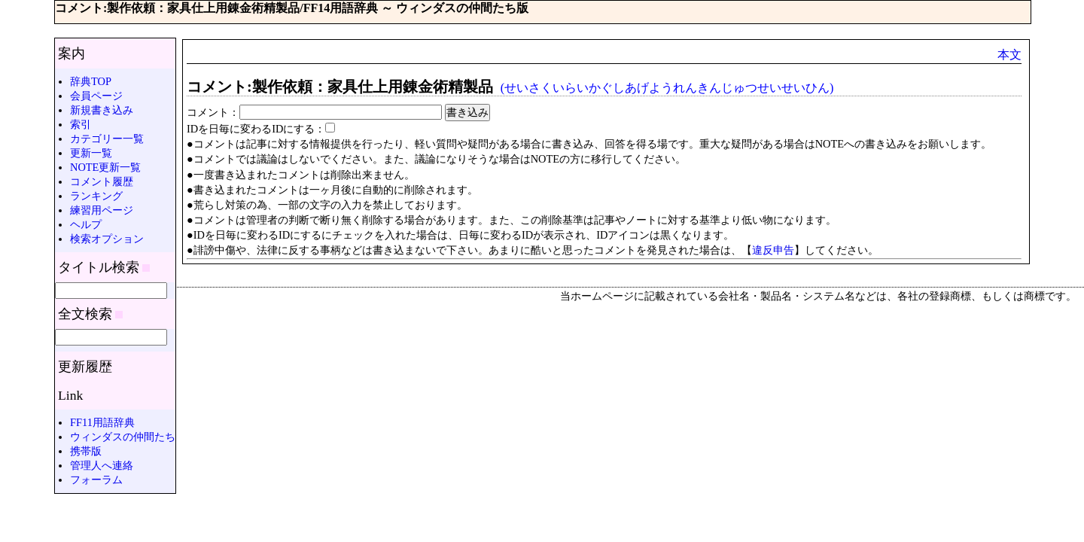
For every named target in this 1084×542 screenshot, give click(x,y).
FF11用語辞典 (102, 422)
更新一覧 (91, 153)
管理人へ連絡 (101, 465)
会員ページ (96, 96)
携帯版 (86, 451)
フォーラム (96, 479)
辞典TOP (90, 81)
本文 (1009, 54)
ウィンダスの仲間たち (122, 437)
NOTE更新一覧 (105, 167)
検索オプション (107, 239)
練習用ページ (101, 210)
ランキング (96, 196)
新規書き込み (101, 110)
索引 (80, 124)
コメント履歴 (101, 181)
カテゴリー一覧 (107, 138)
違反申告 (773, 250)
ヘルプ (86, 224)
